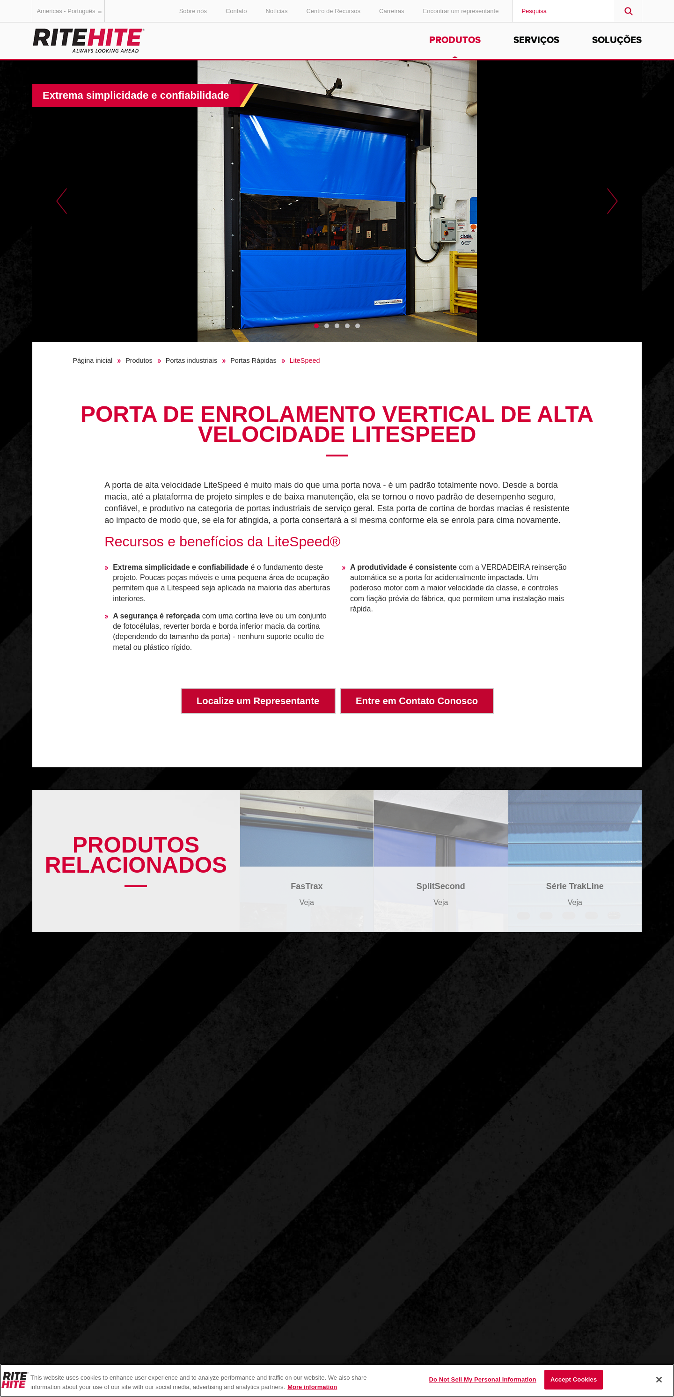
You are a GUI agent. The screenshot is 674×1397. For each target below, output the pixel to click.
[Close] (659, 1379)
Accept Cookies (573, 1379)
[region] (337, 1380)
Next (612, 201)
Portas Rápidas (253, 360)
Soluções (617, 40)
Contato (236, 11)
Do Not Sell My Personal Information (482, 1379)
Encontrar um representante (461, 11)
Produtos (455, 40)
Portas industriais (191, 360)
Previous (61, 201)
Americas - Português (71, 11)
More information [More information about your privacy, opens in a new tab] (312, 1386)
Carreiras (391, 11)
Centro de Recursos (333, 11)
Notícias (277, 11)
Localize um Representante (258, 701)
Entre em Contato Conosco (417, 701)
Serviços (536, 40)
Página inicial (92, 360)
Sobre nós (193, 11)
